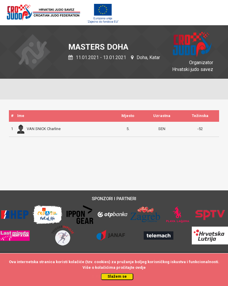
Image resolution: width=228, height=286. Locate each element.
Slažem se (117, 276)
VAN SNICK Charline (39, 129)
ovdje (140, 267)
